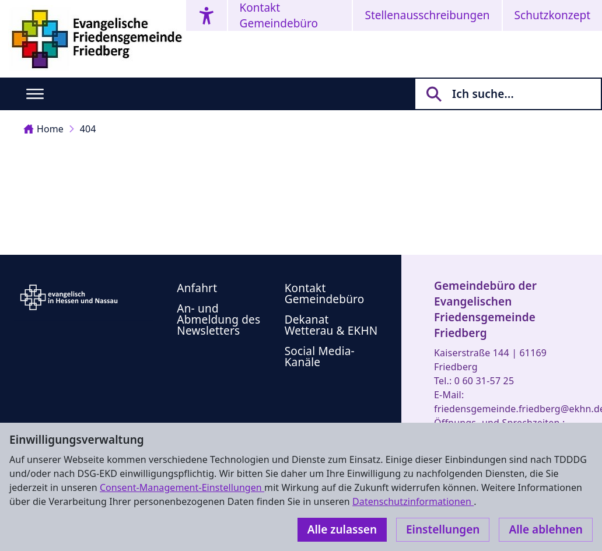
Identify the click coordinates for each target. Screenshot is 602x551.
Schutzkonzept (552, 15)
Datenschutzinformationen (413, 501)
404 (88, 128)
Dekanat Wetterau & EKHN (331, 325)
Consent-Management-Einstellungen (182, 487)
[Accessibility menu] (206, 15)
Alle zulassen (342, 529)
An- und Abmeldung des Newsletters (218, 319)
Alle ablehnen (546, 529)
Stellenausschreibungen (427, 15)
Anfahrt (197, 288)
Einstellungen (443, 529)
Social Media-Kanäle (320, 356)
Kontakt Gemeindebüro (279, 15)
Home (43, 128)
